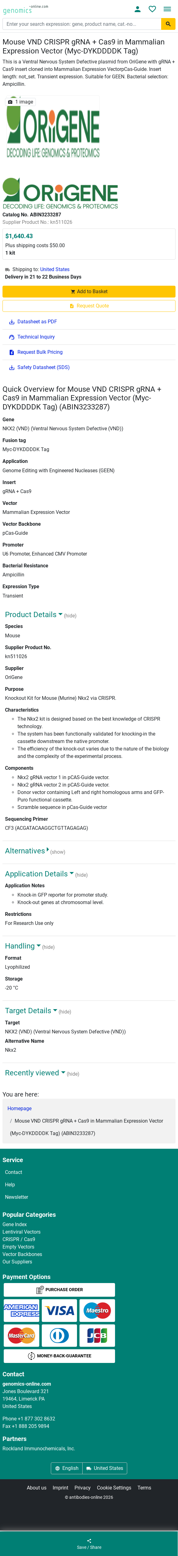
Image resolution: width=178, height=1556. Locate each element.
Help (10, 1185)
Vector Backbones (22, 1254)
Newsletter (16, 1197)
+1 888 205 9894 (30, 1426)
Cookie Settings (114, 1488)
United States (55, 269)
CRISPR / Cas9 (18, 1239)
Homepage (19, 1108)
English (67, 1468)
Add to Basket (89, 291)
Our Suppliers (17, 1262)
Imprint (60, 1488)
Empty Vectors (18, 1247)
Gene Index (14, 1224)
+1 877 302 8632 (36, 1419)
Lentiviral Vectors (21, 1232)
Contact (13, 1172)
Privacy (83, 1488)
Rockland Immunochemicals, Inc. (38, 1449)
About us (36, 1488)
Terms (144, 1488)
